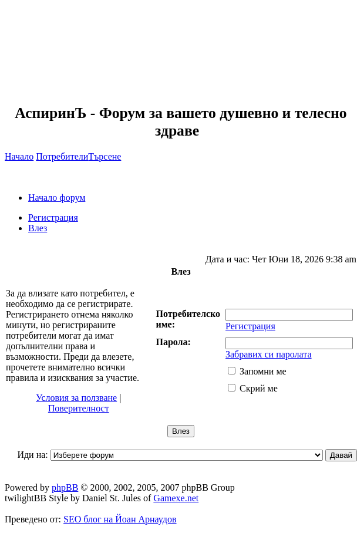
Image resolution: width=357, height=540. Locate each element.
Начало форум (56, 198)
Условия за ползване (76, 398)
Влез (37, 228)
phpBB (65, 487)
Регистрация (53, 217)
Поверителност (78, 408)
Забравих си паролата (268, 354)
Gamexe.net (175, 498)
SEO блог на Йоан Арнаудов (120, 519)
